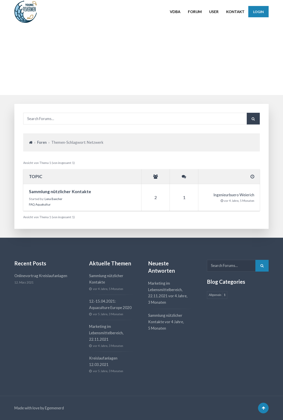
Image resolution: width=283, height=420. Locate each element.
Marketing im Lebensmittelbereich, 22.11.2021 (106, 333)
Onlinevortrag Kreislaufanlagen (40, 275)
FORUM (195, 11)
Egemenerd (54, 408)
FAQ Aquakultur (40, 204)
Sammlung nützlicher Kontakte (60, 191)
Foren (42, 142)
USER (214, 11)
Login (258, 12)
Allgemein (217, 295)
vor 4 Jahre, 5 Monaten (239, 200)
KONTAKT (235, 11)
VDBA (175, 11)
